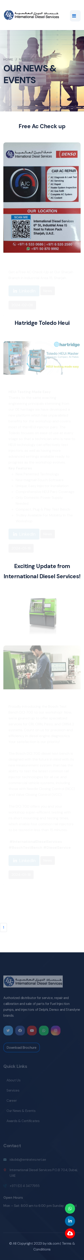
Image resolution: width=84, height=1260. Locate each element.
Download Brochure (22, 1049)
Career (11, 1102)
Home (8, 59)
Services (12, 1091)
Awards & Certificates (23, 1122)
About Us (13, 1081)
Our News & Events (21, 1112)
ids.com (53, 1243)
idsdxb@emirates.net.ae (28, 1161)
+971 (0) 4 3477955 (25, 1187)
